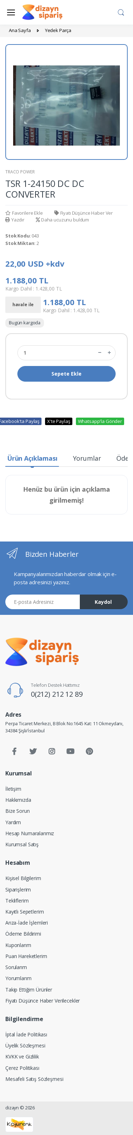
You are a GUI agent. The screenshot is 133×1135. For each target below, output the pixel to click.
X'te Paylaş (58, 421)
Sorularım (16, 967)
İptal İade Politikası (26, 1034)
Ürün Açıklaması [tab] (32, 458)
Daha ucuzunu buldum (62, 219)
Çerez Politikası (22, 1068)
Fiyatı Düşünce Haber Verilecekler (42, 1000)
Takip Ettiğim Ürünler (28, 989)
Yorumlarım (18, 978)
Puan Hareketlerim (26, 956)
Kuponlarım (18, 945)
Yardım (13, 822)
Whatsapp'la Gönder (100, 421)
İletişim (13, 788)
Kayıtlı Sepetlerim (24, 911)
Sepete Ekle (66, 373)
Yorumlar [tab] (87, 458)
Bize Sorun (17, 810)
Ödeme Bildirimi (23, 933)
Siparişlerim (18, 889)
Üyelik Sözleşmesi (25, 1045)
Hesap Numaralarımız (29, 833)
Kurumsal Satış (22, 844)
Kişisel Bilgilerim (23, 878)
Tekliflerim (16, 900)
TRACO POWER (19, 172)
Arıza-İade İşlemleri (26, 922)
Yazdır (14, 219)
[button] (121, 11)
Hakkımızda (18, 799)
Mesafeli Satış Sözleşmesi (34, 1079)
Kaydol (103, 601)
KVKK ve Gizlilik (22, 1056)
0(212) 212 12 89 (57, 694)
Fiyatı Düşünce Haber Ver (83, 213)
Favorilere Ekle (24, 213)
